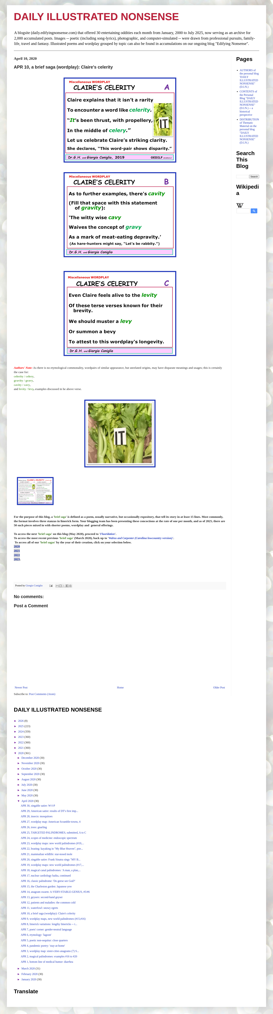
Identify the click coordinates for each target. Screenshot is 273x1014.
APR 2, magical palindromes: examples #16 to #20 (49, 956)
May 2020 (27, 795)
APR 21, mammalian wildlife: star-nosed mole (46, 854)
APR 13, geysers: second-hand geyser (42, 897)
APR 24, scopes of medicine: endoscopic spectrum (49, 837)
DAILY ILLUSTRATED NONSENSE (96, 16)
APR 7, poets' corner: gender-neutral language (46, 929)
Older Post (219, 687)
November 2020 (30, 763)
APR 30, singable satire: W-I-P (38, 805)
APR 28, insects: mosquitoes (37, 816)
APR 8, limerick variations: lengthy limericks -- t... (49, 924)
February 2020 (29, 974)
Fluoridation (107, 533)
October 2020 (29, 768)
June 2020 (27, 790)
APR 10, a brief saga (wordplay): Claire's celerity (48, 913)
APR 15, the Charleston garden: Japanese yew (46, 886)
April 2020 (27, 800)
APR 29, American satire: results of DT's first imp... (49, 811)
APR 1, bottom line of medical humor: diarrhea (47, 961)
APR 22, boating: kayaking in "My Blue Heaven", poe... (52, 848)
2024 (21, 731)
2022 (17, 555)
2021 (17, 551)
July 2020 (27, 784)
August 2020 (28, 779)
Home (120, 687)
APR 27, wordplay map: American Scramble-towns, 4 (51, 821)
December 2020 (30, 757)
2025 (21, 726)
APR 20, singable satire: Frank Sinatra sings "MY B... (50, 859)
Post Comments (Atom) (42, 694)
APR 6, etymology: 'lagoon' (36, 934)
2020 (17, 546)
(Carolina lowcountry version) (140, 538)
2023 (17, 559)
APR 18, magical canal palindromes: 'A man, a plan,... (51, 870)
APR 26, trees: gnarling (34, 827)
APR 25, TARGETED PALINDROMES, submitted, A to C (53, 832)
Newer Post (21, 687)
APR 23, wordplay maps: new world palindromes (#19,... (52, 843)
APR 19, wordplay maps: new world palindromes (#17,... (52, 864)
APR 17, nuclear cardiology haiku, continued (46, 875)
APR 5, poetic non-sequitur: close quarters (44, 940)
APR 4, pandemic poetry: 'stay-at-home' (43, 945)
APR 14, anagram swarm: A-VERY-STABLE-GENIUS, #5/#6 (55, 891)
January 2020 (29, 979)
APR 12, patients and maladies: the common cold (48, 902)
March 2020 (28, 968)
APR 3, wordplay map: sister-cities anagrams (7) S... (50, 951)
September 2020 (30, 774)
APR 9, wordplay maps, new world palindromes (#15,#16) (53, 918)
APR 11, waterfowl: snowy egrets (39, 907)
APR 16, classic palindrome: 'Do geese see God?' (48, 880)
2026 (21, 720)
